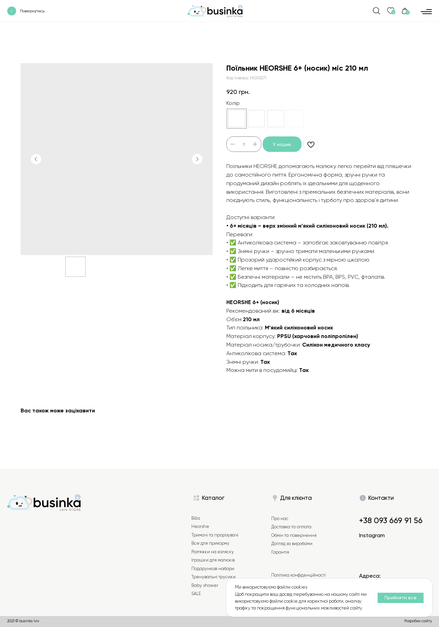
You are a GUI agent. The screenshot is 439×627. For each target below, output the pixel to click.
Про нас (279, 518)
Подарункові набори (212, 568)
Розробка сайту (418, 621)
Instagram (372, 535)
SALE (196, 593)
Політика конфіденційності (298, 575)
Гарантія (280, 552)
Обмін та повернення (294, 535)
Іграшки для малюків (213, 560)
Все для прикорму (210, 543)
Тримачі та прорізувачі (214, 535)
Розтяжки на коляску (212, 551)
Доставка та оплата (291, 526)
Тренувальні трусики (213, 576)
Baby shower (204, 585)
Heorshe (200, 526)
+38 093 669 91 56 (391, 520)
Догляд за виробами (291, 543)
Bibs (195, 518)
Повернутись (32, 11)
